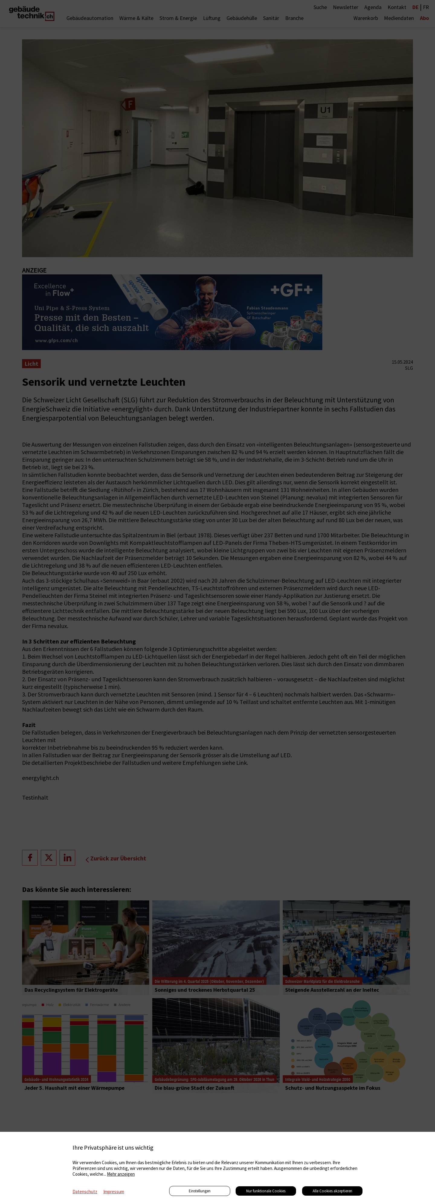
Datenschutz (84, 1191)
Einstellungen (200, 1191)
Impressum (113, 1191)
